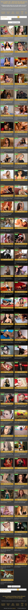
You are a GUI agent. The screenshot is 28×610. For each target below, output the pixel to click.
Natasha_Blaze (17, 553)
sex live (21, 597)
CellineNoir (2, 56)
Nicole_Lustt (2, 440)
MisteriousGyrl (17, 88)
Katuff (1, 569)
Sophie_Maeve (17, 184)
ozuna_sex (16, 296)
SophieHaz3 (2, 265)
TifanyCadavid (3, 152)
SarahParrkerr (3, 473)
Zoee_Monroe (17, 25)
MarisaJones (16, 313)
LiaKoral (16, 152)
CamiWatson (16, 248)
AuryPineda (2, 121)
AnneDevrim (2, 104)
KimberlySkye (17, 488)
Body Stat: (7, 51)
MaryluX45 (2, 392)
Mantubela (16, 361)
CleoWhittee (16, 265)
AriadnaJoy (2, 313)
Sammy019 (2, 296)
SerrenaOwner (17, 521)
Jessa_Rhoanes (17, 200)
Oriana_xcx (16, 344)
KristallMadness (17, 40)
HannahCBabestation (4, 521)
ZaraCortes (2, 536)
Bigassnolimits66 (17, 409)
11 (3, 591)
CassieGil (16, 136)
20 (7, 591)
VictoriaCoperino (3, 248)
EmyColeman (3, 505)
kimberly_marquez (18, 169)
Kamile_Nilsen (17, 457)
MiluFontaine (2, 88)
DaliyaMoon (2, 40)
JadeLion (16, 392)
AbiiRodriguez (3, 169)
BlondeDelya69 (3, 25)
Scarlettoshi (2, 361)
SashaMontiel (17, 121)
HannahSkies (17, 232)
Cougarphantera (3, 344)
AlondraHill (16, 505)
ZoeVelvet (2, 200)
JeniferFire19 (16, 217)
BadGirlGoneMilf (3, 488)
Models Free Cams (22, 12)
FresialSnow (2, 73)
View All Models (4, 589)
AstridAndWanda (17, 536)
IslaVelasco (2, 184)
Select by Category (16, 22)
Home (10, 22)
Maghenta (2, 409)
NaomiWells (16, 440)
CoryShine (16, 473)
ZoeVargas (2, 553)
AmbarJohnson (17, 104)
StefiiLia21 (2, 217)
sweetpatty (2, 457)
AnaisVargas (2, 136)
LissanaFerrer (3, 232)
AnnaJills (16, 73)
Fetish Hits (13, 608)
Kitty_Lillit (16, 56)
